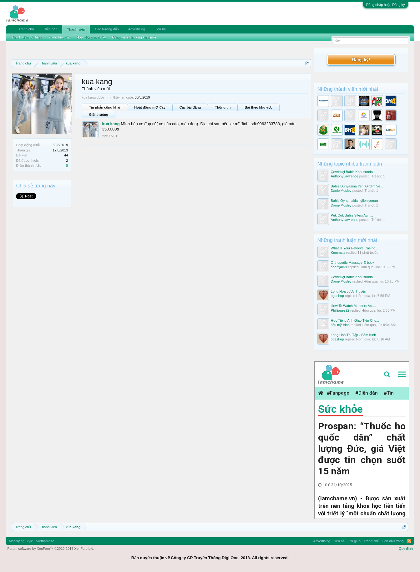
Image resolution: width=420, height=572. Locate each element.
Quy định (406, 548)
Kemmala (338, 252)
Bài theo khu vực (258, 107)
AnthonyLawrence (344, 176)
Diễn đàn (50, 29)
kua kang (110, 123)
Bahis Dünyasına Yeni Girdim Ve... (357, 186)
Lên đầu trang (393, 541)
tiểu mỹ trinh (340, 325)
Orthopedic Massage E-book (352, 262)
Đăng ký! (361, 60)
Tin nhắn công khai (104, 107)
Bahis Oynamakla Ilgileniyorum (354, 200)
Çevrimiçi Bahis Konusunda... (353, 172)
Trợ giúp (354, 541)
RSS (409, 541)
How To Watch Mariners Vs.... (353, 306)
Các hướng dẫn (107, 29)
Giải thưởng (98, 114)
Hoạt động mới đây (149, 107)
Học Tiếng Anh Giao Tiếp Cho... (355, 320)
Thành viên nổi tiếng (27, 37)
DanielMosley (341, 190)
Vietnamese (45, 541)
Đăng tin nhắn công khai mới (134, 37)
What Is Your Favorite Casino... (354, 248)
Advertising (136, 29)
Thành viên (76, 29)
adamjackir (339, 267)
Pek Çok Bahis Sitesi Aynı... (352, 215)
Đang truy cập (59, 37)
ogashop (337, 296)
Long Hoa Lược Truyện (348, 291)
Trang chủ (26, 29)
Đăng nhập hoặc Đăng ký (385, 5)
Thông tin (222, 107)
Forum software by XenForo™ (50, 548)
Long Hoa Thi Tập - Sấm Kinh (353, 335)
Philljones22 (340, 310)
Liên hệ (160, 29)
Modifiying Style (21, 541)
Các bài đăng (190, 107)
